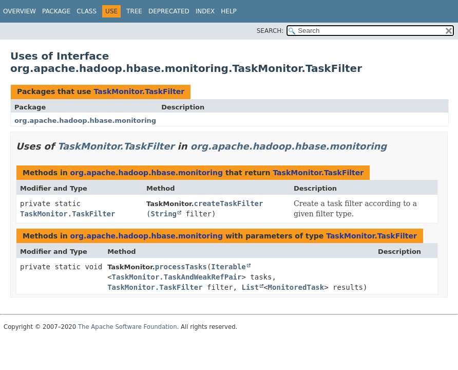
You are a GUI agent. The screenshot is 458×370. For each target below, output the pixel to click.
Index (205, 11)
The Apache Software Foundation (127, 326)
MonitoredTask (296, 287)
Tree (134, 11)
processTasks (181, 267)
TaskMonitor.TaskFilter (138, 91)
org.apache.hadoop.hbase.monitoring (85, 120)
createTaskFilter (228, 203)
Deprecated (168, 11)
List (250, 287)
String (163, 214)
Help (229, 11)
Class (87, 11)
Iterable (228, 267)
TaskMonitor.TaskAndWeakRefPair (177, 277)
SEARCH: (270, 30)
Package (56, 11)
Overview (19, 11)
